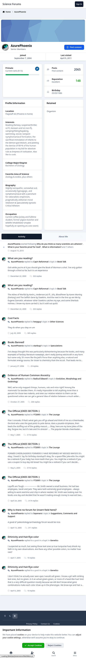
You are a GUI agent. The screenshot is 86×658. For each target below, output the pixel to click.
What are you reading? (20, 258)
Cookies (56, 624)
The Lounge (54, 414)
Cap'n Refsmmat (40, 261)
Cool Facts (13, 318)
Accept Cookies (33, 645)
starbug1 (37, 345)
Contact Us (45, 624)
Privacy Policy (31, 624)
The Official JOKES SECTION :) (23, 411)
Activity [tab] (21, 236)
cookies (20, 634)
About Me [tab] (63, 236)
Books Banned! (16, 342)
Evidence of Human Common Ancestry (29, 375)
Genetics (54, 540)
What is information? (52, 246)
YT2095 (36, 414)
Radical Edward (40, 378)
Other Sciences (57, 321)
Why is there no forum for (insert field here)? (32, 509)
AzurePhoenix (14, 244)
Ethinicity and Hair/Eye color (23, 536)
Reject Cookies (54, 645)
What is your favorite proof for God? (24, 246)
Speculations (56, 345)
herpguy (37, 321)
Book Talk (61, 261)
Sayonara (37, 513)
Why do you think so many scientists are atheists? (60, 244)
